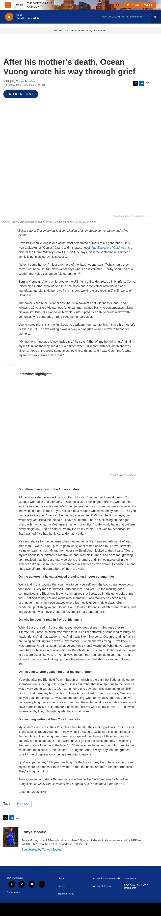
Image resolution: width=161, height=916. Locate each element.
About (61, 878)
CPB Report (130, 878)
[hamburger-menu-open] (8, 5)
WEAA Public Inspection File (106, 878)
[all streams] (156, 17)
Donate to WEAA (141, 5)
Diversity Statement (101, 886)
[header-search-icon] (117, 5)
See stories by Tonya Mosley (41, 849)
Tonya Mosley (25, 81)
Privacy (61, 886)
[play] (9, 17)
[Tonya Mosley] (10, 837)
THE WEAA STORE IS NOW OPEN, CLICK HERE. (80, 30)
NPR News (21, 803)
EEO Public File (66, 893)
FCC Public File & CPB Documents (136, 886)
